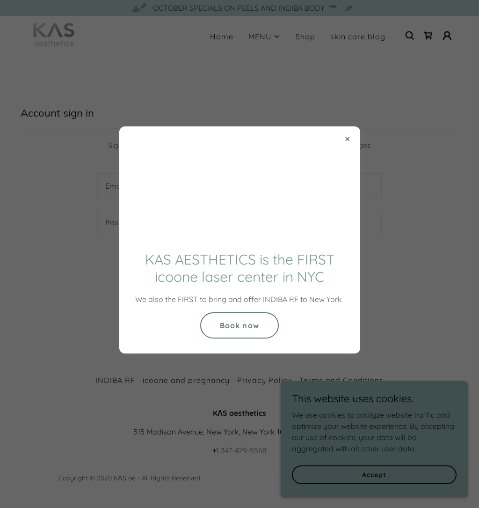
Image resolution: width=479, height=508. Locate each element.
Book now (239, 325)
